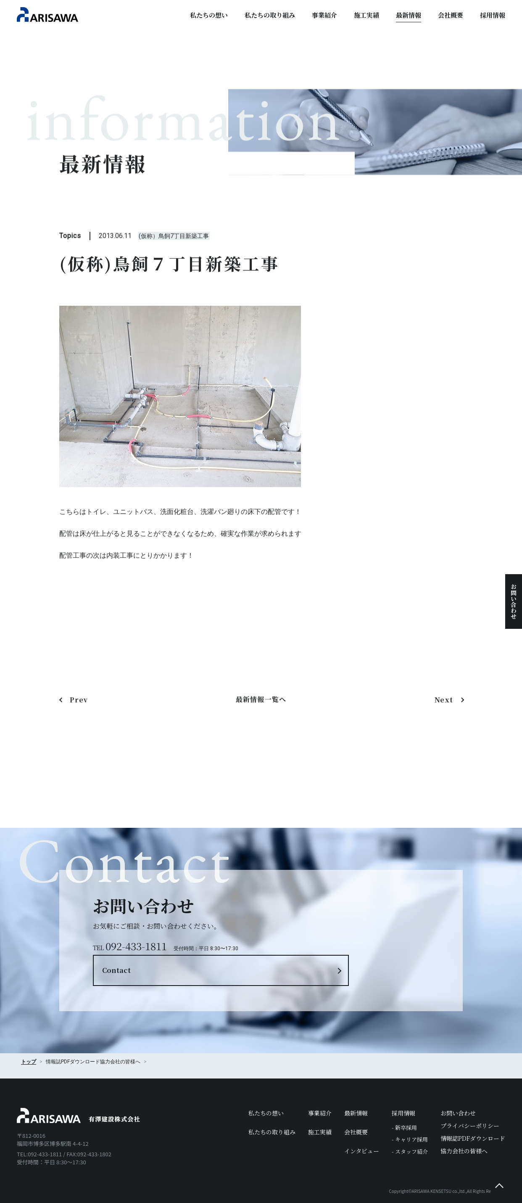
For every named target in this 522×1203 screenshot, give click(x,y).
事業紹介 (324, 15)
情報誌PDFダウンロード (472, 1112)
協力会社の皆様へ (120, 1036)
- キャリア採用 (410, 1114)
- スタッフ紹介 (410, 1126)
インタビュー (361, 1125)
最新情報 (408, 15)
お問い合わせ (513, 601)
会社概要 (450, 15)
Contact (305, 929)
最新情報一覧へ (261, 711)
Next (445, 711)
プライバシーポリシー (469, 1100)
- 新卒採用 (404, 1102)
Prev (79, 711)
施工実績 (366, 15)
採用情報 (492, 15)
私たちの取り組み (270, 15)
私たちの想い (209, 15)
